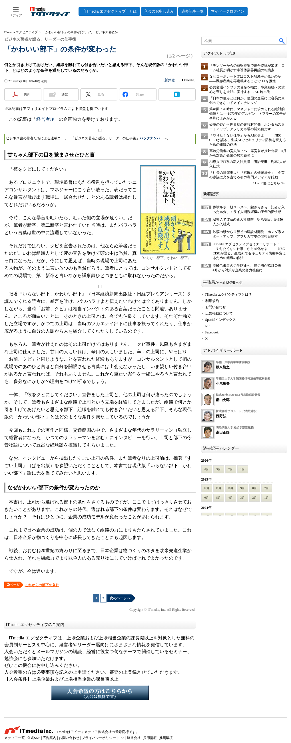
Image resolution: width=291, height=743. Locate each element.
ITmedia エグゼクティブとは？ (228, 295)
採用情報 (150, 738)
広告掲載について (219, 313)
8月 (254, 488)
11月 (218, 488)
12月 (206, 488)
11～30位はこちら (266, 183)
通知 (64, 94)
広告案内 (49, 738)
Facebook (212, 332)
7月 (266, 488)
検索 (282, 41)
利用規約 (212, 301)
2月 (230, 469)
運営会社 (134, 738)
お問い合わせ (215, 307)
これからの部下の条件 (42, 585)
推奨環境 (166, 738)
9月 (242, 488)
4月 (206, 469)
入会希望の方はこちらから (100, 692)
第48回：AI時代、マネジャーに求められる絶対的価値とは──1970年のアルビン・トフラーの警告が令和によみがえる (247, 113)
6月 (206, 497)
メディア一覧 (14, 738)
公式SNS (33, 738)
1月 (242, 469)
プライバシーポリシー (99, 738)
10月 (230, 488)
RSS (208, 326)
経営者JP (45, 119)
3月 (218, 469)
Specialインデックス (220, 320)
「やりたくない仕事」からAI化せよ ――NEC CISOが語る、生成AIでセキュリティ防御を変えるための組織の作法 (247, 140)
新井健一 (171, 80)
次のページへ (120, 598)
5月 (218, 497)
